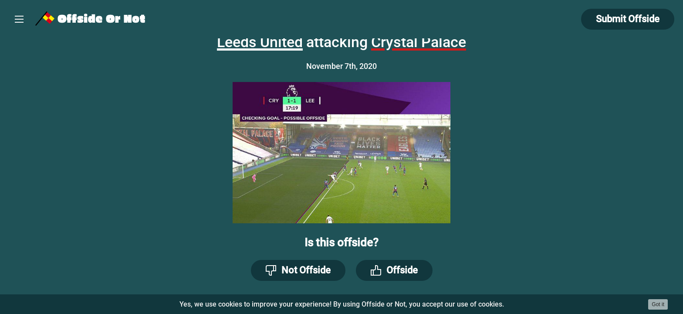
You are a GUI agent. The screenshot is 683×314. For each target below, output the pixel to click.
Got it (658, 304)
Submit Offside (627, 19)
